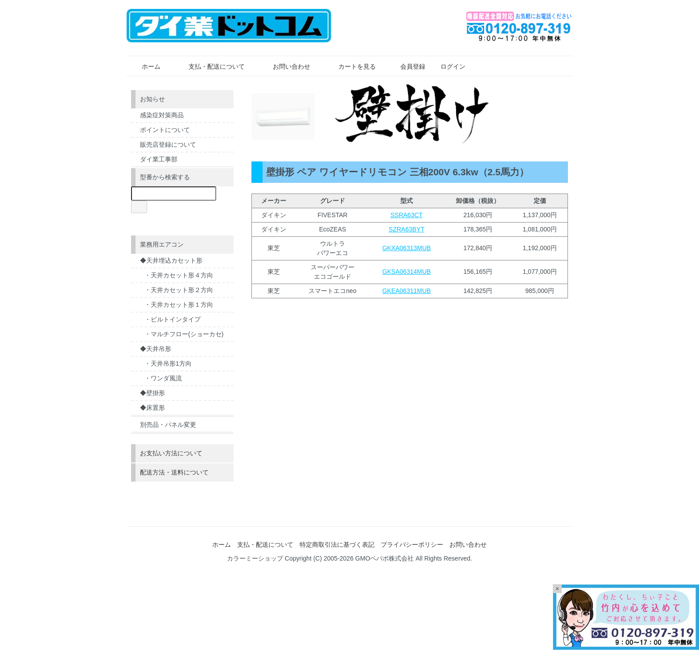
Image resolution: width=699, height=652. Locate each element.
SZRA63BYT (406, 229)
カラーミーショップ (255, 558)
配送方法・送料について (174, 472)
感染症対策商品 (162, 115)
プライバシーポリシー (412, 544)
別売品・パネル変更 (168, 424)
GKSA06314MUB (406, 271)
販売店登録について (168, 144)
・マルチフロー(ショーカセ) (183, 334)
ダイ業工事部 (158, 159)
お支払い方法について (171, 453)
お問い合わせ (285, 66)
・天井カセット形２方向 (178, 289)
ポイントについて (165, 129)
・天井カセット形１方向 (178, 304)
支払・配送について (210, 66)
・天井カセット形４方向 (178, 275)
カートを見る (350, 66)
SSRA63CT (407, 215)
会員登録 (408, 66)
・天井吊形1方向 (168, 363)
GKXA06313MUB (406, 248)
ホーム (144, 66)
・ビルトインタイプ (172, 319)
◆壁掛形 (152, 392)
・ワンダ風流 (163, 378)
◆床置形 (152, 407)
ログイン (448, 66)
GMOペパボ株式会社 (384, 558)
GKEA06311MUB (406, 290)
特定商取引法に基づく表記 (337, 544)
